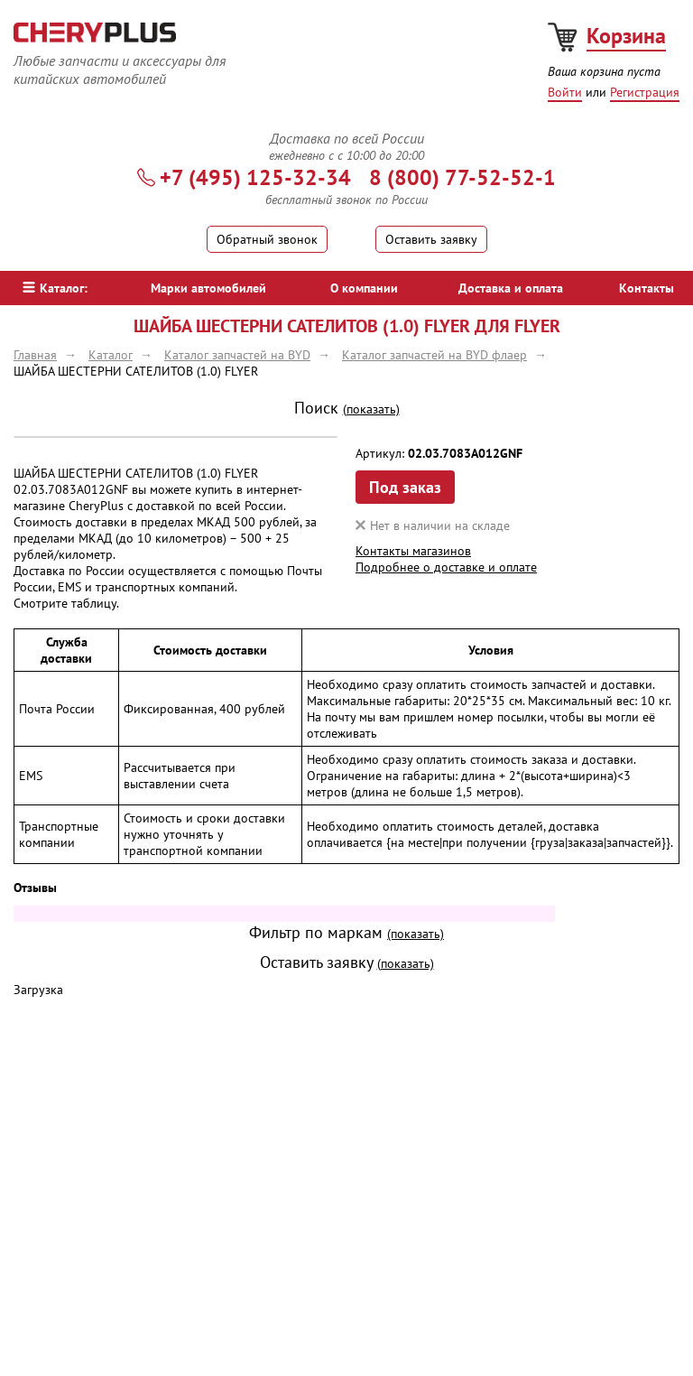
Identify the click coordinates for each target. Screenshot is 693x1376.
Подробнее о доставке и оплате (446, 567)
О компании (364, 288)
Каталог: (55, 288)
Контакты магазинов (413, 551)
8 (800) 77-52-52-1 (462, 177)
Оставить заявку (431, 239)
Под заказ (405, 487)
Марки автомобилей (208, 288)
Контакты (646, 288)
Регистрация (644, 92)
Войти (565, 92)
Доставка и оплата (510, 288)
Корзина (626, 36)
